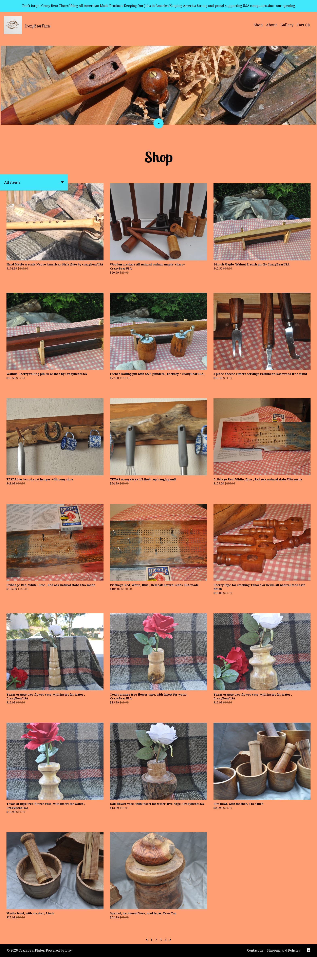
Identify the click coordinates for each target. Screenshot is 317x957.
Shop (258, 25)
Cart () (303, 25)
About (271, 25)
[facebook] (308, 950)
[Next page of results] (170, 940)
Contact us (255, 950)
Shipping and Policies (283, 950)
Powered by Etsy (59, 950)
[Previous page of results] (147, 940)
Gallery (286, 25)
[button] (34, 182)
